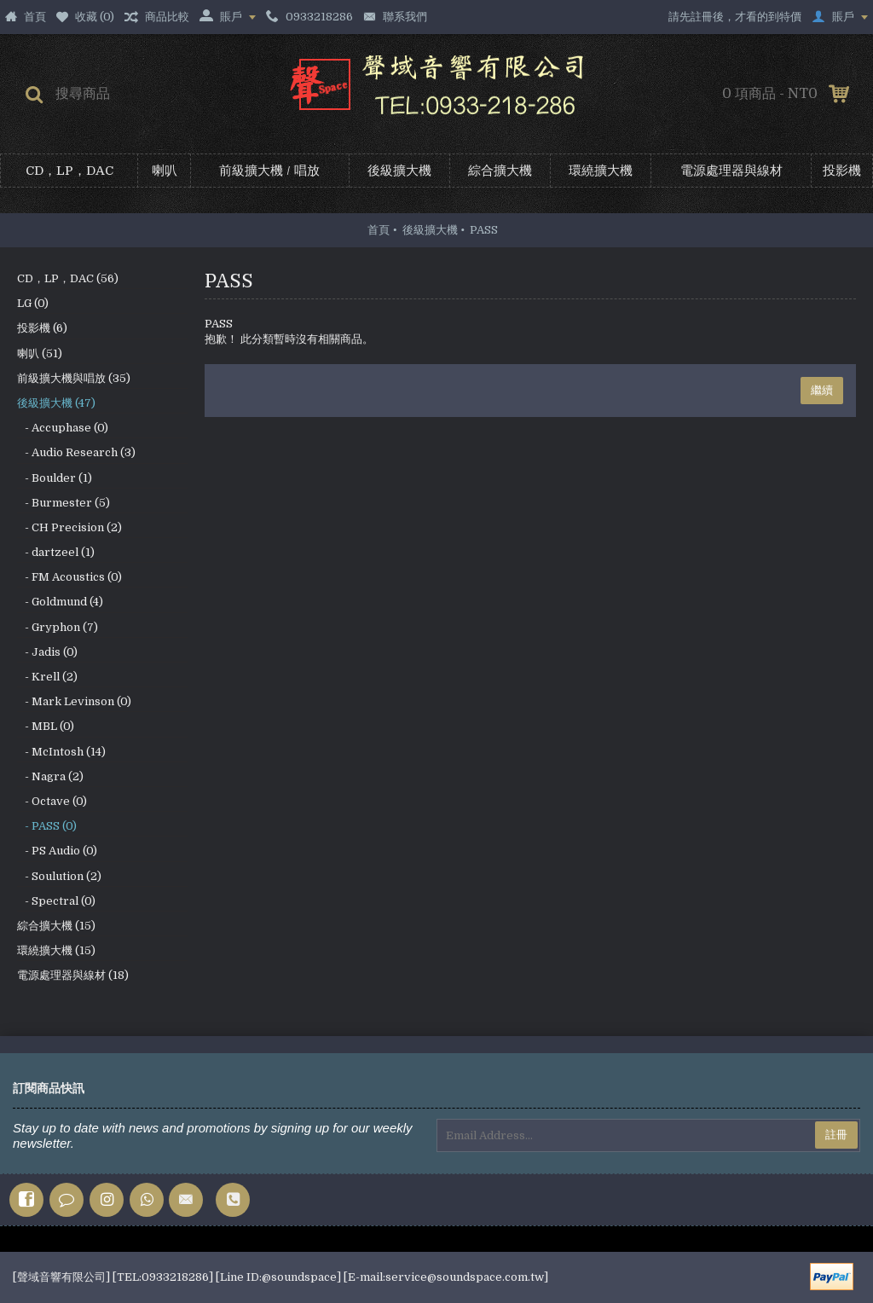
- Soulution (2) (59, 876)
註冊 (836, 1134)
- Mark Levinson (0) (74, 701)
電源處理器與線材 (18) (73, 975)
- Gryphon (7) (57, 627)
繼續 (822, 390)
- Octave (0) (52, 801)
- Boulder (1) (54, 478)
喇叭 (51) (39, 353)
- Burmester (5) (63, 502)
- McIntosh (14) (61, 751)
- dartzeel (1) (56, 552)
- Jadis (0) (47, 652)
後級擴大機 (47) (56, 403)
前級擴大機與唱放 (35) (73, 378)
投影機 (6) (42, 327)
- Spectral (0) (56, 901)
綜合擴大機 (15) (56, 925)
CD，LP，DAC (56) (68, 278)
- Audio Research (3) (76, 452)
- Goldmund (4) (60, 601)
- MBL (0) (45, 726)
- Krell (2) (47, 676)
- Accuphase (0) (62, 427)
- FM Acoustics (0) (69, 576)
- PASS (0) (47, 825)
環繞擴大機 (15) (56, 950)
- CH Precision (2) (69, 527)
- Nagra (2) (50, 776)
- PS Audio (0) (57, 850)
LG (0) (33, 303)
